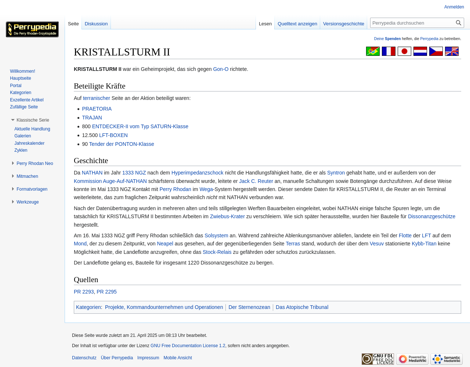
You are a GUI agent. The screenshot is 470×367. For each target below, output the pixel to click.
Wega (206, 189)
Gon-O (220, 69)
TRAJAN (92, 117)
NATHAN (92, 173)
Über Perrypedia (117, 357)
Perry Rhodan (175, 189)
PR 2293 (84, 292)
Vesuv (377, 244)
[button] (33, 120)
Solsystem (216, 235)
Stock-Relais (217, 252)
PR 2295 (106, 292)
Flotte (405, 235)
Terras (293, 244)
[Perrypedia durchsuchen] (417, 23)
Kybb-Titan (424, 244)
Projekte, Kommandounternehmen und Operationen (164, 307)
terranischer (96, 98)
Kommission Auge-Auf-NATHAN (110, 181)
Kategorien (88, 307)
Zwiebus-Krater (227, 216)
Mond (80, 244)
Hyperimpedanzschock (197, 173)
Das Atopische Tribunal (302, 307)
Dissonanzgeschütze (431, 216)
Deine (387, 39)
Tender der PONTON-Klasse (121, 144)
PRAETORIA (97, 109)
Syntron (336, 173)
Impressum (148, 357)
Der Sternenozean (249, 307)
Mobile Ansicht (177, 357)
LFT (426, 235)
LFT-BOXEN (113, 135)
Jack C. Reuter (256, 181)
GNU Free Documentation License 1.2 (188, 345)
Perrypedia (429, 39)
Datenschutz (84, 357)
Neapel (165, 244)
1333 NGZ (134, 173)
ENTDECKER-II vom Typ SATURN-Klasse (140, 126)
